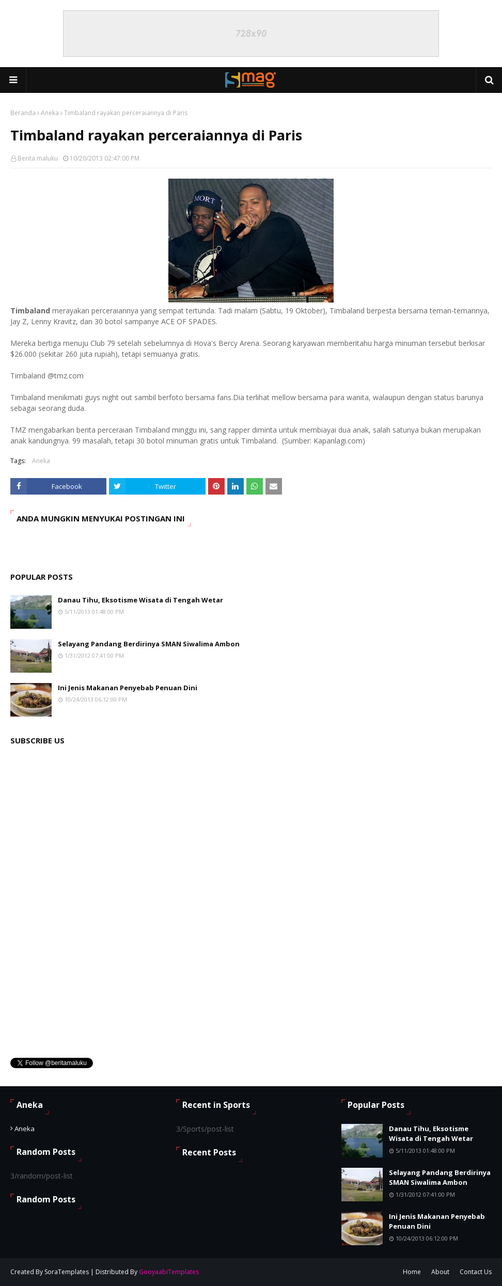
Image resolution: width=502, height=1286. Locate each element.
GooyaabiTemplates (169, 1271)
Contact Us (476, 1271)
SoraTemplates (66, 1271)
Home (412, 1271)
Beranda (23, 112)
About (440, 1271)
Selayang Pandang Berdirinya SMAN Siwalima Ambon (149, 643)
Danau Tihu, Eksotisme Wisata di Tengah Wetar (140, 600)
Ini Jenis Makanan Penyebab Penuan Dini (127, 687)
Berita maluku (38, 158)
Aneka (50, 112)
